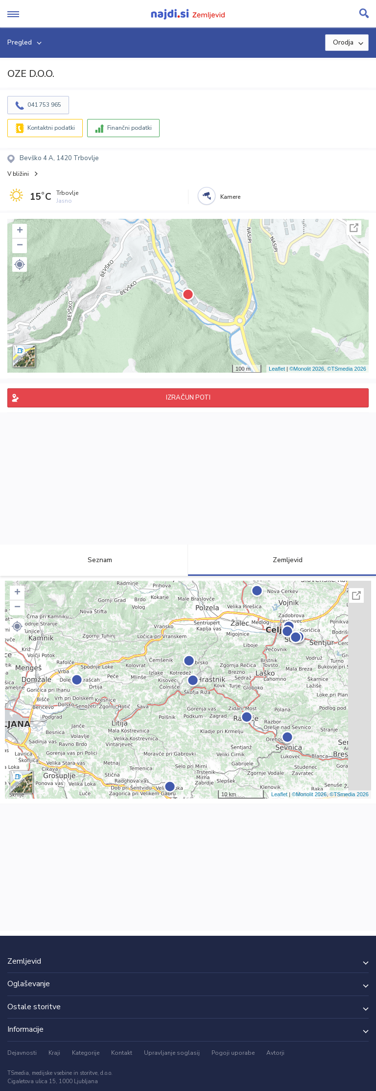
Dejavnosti (22, 1053)
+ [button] (20, 231)
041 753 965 (44, 105)
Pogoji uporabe (233, 1053)
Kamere (230, 197)
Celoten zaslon (354, 227)
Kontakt (121, 1053)
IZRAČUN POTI (188, 397)
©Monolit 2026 (306, 369)
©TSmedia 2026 (346, 369)
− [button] (20, 245)
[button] (19, 264)
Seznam (94, 560)
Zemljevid (282, 560)
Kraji (54, 1053)
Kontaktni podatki (51, 128)
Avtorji (275, 1053)
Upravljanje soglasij (172, 1053)
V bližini (18, 174)
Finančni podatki (129, 128)
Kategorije (85, 1053)
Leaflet (277, 369)
